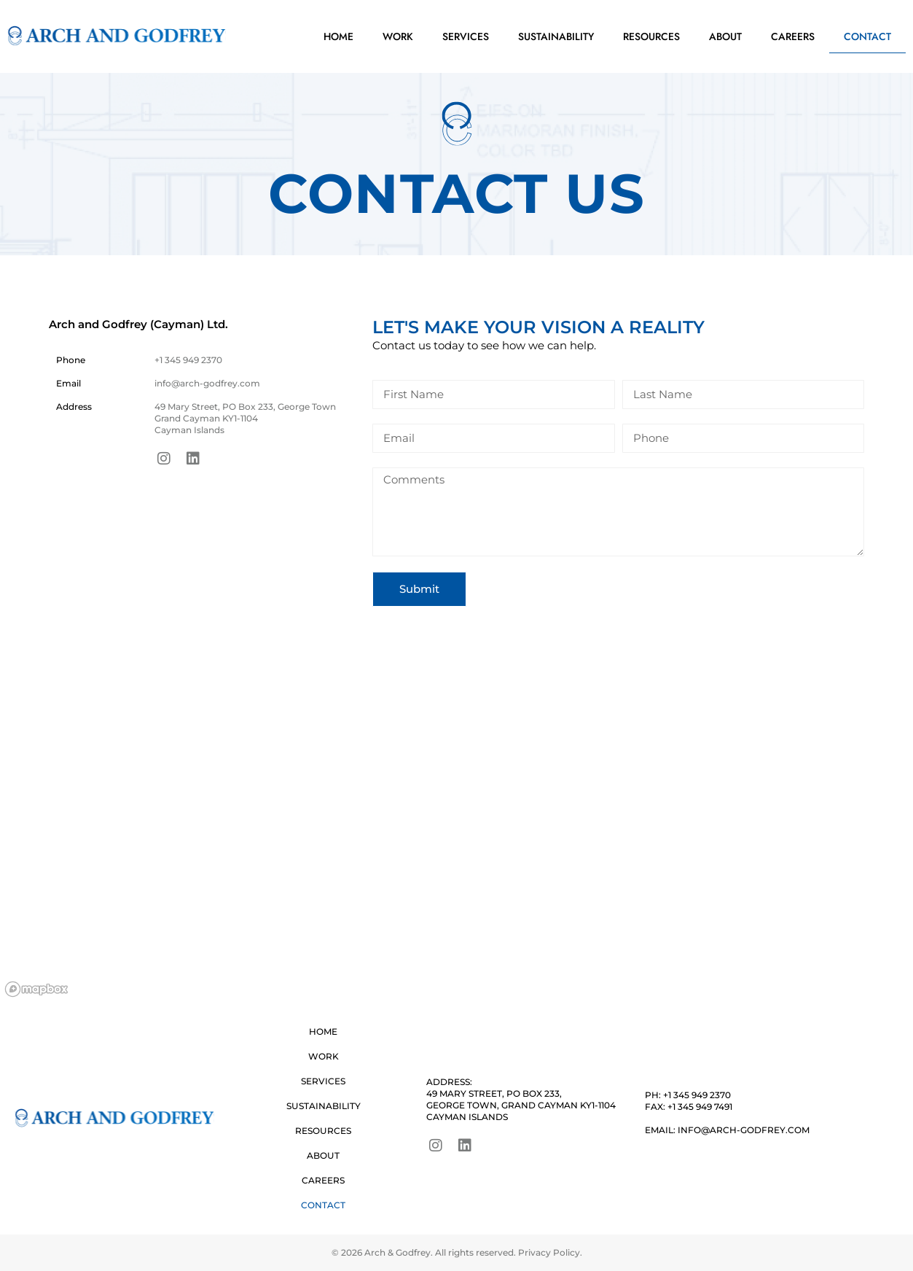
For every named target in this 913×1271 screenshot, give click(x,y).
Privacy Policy (549, 1252)
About (725, 36)
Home (338, 36)
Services (465, 36)
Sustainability (556, 36)
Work (398, 36)
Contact (867, 36)
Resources (651, 36)
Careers (793, 36)
